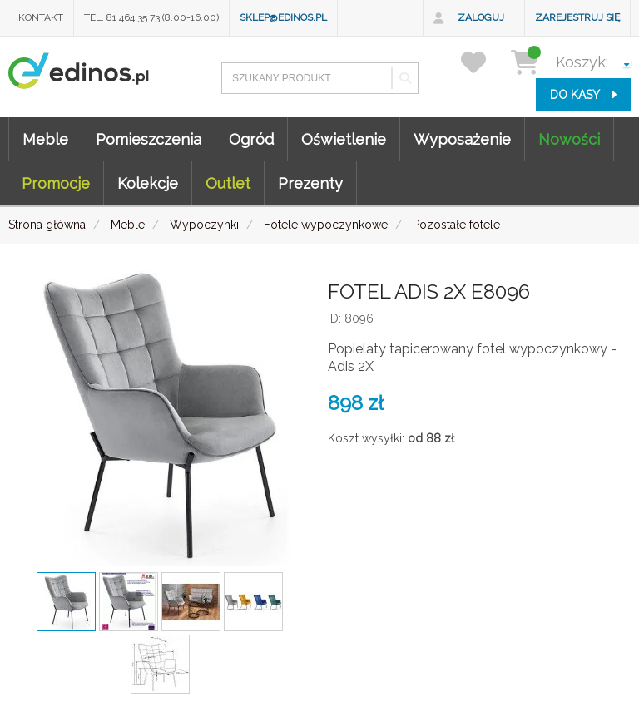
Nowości (569, 139)
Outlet (228, 183)
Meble (45, 139)
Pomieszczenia (148, 139)
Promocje (56, 183)
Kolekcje (147, 183)
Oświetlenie (343, 139)
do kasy (583, 94)
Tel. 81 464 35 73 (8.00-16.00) (151, 17)
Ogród (251, 139)
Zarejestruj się (577, 17)
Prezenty (310, 183)
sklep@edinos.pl (283, 17)
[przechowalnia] (484, 62)
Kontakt (40, 17)
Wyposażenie (462, 139)
